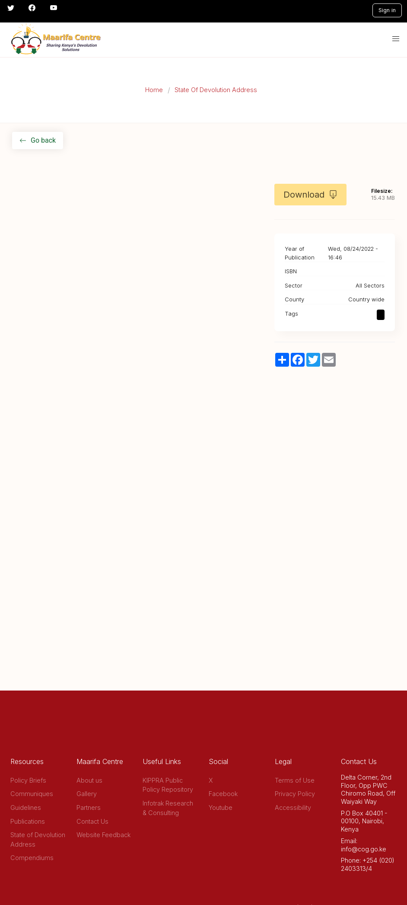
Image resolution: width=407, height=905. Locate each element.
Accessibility (293, 807)
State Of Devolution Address (216, 89)
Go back (37, 140)
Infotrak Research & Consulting (168, 807)
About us (89, 780)
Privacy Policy (295, 793)
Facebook (223, 793)
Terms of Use (295, 780)
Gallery (86, 793)
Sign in (387, 10)
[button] (396, 39)
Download (310, 194)
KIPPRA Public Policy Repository (168, 785)
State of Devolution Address (37, 839)
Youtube (220, 807)
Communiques (31, 793)
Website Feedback (103, 834)
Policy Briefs (28, 780)
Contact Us (92, 821)
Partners (88, 807)
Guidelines (25, 807)
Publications (27, 821)
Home (154, 89)
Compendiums (32, 857)
